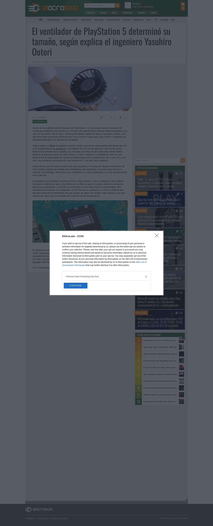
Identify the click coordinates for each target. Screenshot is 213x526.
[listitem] (106, 276)
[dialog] (106, 263)
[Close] (157, 236)
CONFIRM (78, 285)
